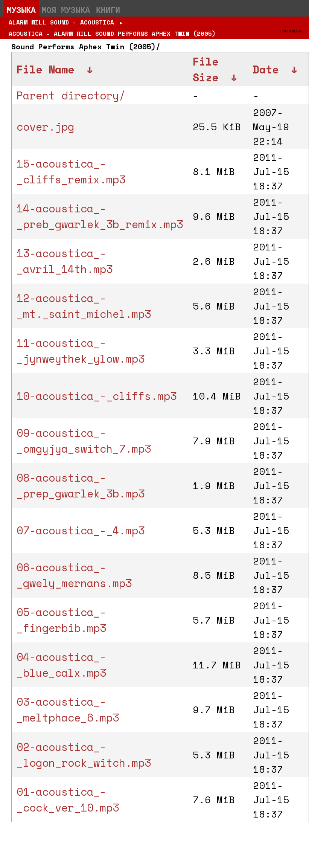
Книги (108, 10)
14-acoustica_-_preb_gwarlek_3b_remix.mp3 (100, 216)
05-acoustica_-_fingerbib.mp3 (61, 620)
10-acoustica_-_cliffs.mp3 (97, 396)
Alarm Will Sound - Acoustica (61, 22)
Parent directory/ (71, 95)
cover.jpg (45, 126)
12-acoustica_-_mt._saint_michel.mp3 (84, 306)
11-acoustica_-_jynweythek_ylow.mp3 (81, 350)
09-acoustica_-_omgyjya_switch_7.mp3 (84, 440)
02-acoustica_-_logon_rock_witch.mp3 (84, 754)
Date (266, 69)
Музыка (21, 10)
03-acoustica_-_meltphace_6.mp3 (68, 709)
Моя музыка (66, 10)
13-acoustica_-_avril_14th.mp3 (65, 261)
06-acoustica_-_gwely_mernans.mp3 (74, 575)
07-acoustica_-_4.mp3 (81, 530)
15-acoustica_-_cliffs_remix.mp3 (71, 171)
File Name (45, 69)
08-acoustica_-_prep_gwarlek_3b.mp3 (81, 485)
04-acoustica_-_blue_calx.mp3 (61, 664)
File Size (205, 69)
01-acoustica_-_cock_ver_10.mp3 (68, 799)
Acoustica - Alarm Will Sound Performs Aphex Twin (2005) (112, 33)
